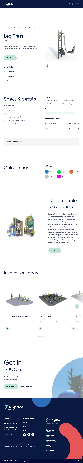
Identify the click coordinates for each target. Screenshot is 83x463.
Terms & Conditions (36, 461)
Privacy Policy (24, 461)
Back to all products (10, 27)
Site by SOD (76, 461)
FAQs (24, 430)
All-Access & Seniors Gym (17, 317)
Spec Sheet (52, 124)
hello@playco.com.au (10, 423)
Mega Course (45, 317)
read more (7, 51)
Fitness (21, 27)
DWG (51, 129)
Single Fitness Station (30, 27)
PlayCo (25, 426)
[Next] (77, 307)
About (25, 422)
